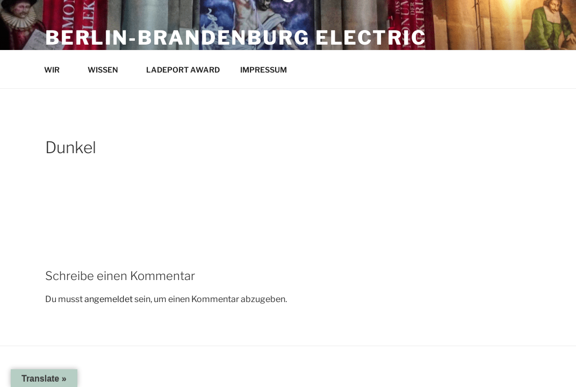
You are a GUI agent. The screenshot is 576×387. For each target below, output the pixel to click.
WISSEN (108, 69)
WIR (57, 69)
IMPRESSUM (268, 69)
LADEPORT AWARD (183, 69)
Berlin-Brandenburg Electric (236, 37)
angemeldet (108, 299)
